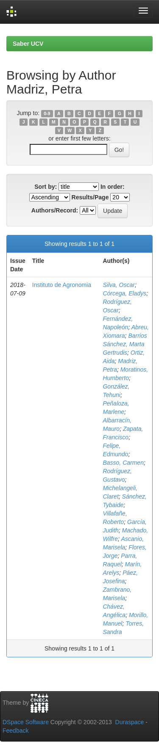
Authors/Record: (54, 210)
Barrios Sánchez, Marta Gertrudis (125, 344)
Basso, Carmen (123, 462)
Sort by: (45, 186)
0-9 (47, 113)
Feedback (15, 730)
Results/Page (90, 197)
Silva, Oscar (118, 284)
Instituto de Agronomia (61, 284)
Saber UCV (28, 43)
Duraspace (129, 722)
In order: (112, 186)
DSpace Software (26, 722)
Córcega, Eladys (124, 293)
